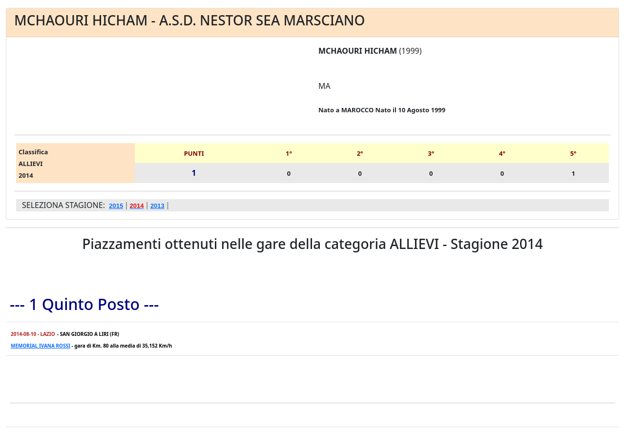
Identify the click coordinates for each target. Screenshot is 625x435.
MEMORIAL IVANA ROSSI (40, 345)
